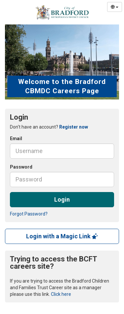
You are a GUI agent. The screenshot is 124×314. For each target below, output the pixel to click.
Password (21, 167)
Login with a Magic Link (62, 236)
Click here (61, 294)
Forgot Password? (29, 213)
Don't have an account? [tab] (49, 127)
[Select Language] (114, 7)
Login (62, 199)
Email (16, 138)
